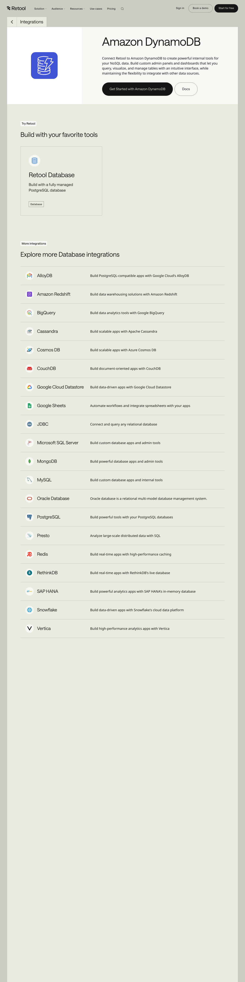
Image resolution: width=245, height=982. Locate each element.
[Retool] (16, 8)
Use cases (96, 8)
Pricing (111, 8)
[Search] (127, 8)
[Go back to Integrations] (12, 22)
